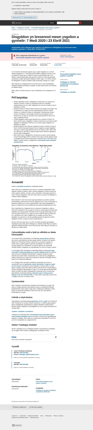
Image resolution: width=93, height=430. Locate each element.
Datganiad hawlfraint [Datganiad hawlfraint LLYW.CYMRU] (33, 415)
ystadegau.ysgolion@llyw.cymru (29, 354)
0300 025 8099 (24, 364)
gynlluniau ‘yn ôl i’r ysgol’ (40, 301)
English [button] (52, 22)
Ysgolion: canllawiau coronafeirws (22, 311)
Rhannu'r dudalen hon (20, 407)
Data (14, 337)
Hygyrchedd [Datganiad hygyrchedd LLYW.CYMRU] (23, 415)
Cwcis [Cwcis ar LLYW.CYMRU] (41, 415)
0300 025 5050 (24, 352)
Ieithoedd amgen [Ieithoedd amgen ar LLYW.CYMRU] (34, 417)
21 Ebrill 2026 (58, 65)
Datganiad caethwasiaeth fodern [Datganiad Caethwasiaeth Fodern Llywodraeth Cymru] (20, 417)
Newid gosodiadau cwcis (30, 17)
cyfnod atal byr (44, 238)
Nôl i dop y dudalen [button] (36, 407)
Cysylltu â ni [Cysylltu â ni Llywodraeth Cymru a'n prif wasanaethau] (15, 415)
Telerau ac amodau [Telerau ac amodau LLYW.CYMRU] (58, 415)
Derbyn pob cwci (17, 17)
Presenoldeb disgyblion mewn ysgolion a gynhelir (45, 27)
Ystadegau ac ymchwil (23, 27)
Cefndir (62, 56)
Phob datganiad (69, 56)
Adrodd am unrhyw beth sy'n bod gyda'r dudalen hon (25, 401)
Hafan (13, 27)
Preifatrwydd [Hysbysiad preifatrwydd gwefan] (48, 415)
